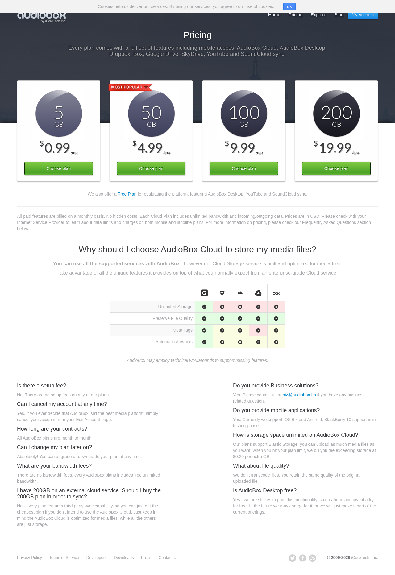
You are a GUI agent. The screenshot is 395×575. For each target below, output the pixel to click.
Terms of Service (64, 557)
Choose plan (59, 168)
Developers (96, 557)
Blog (339, 14)
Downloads (124, 557)
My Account (363, 14)
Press (146, 557)
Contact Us (168, 557)
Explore (318, 14)
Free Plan (127, 194)
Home (274, 14)
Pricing (296, 14)
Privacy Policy (29, 557)
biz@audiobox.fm (299, 394)
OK (289, 7)
